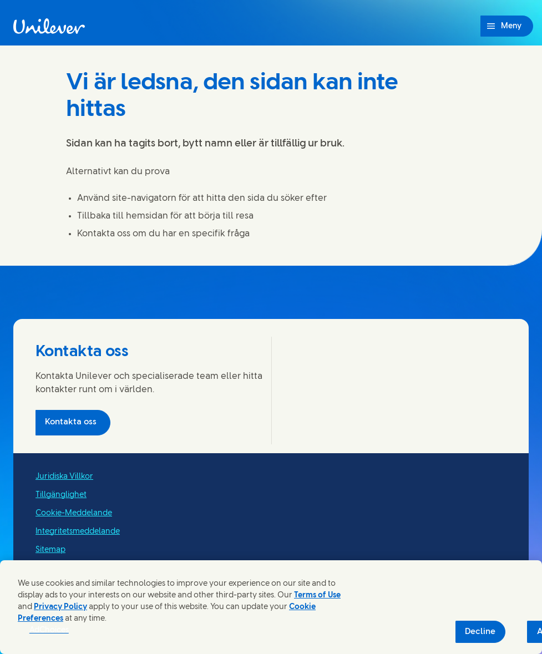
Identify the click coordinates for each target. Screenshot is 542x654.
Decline (480, 631)
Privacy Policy (60, 607)
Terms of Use (317, 595)
